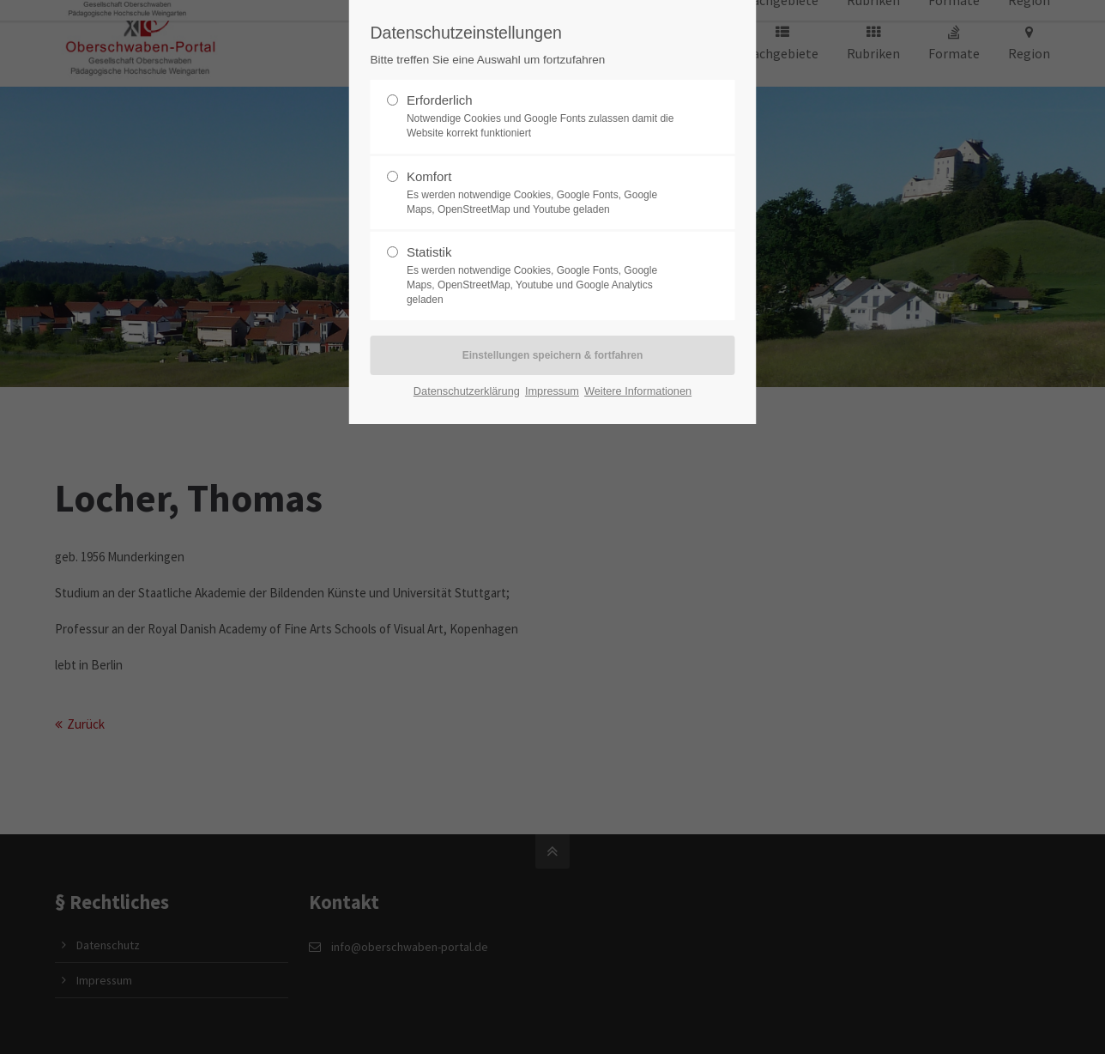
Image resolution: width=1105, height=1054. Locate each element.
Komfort (546, 193)
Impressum (552, 391)
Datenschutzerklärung (467, 391)
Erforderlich (546, 117)
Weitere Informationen (637, 391)
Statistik (546, 275)
